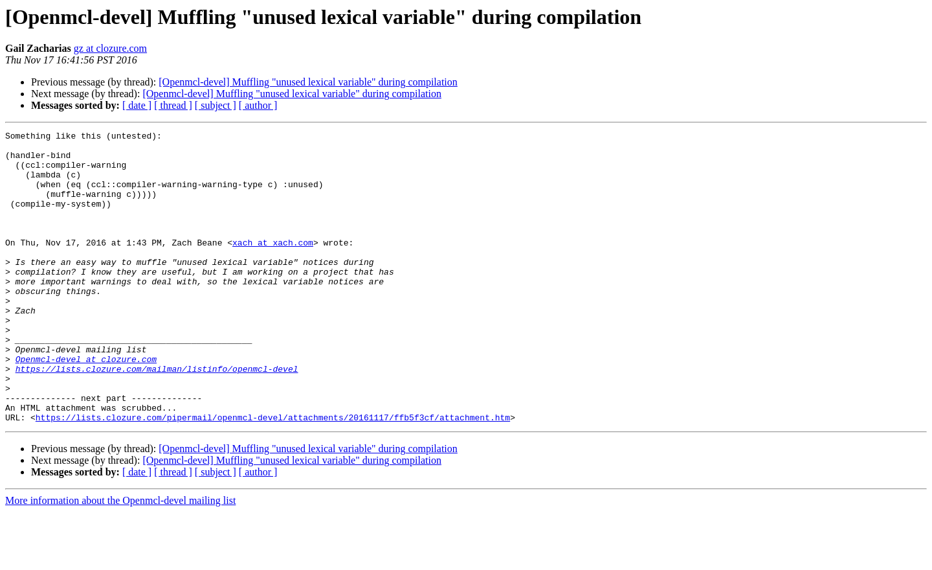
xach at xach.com (272, 265)
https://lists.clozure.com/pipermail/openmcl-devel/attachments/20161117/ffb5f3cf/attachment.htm (273, 475)
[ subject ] (215, 105)
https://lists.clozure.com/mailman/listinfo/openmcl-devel (157, 417)
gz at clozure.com (110, 48)
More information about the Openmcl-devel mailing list (120, 558)
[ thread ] (173, 105)
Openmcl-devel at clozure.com (86, 405)
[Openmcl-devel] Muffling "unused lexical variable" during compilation (308, 81)
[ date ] (136, 105)
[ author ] (258, 105)
